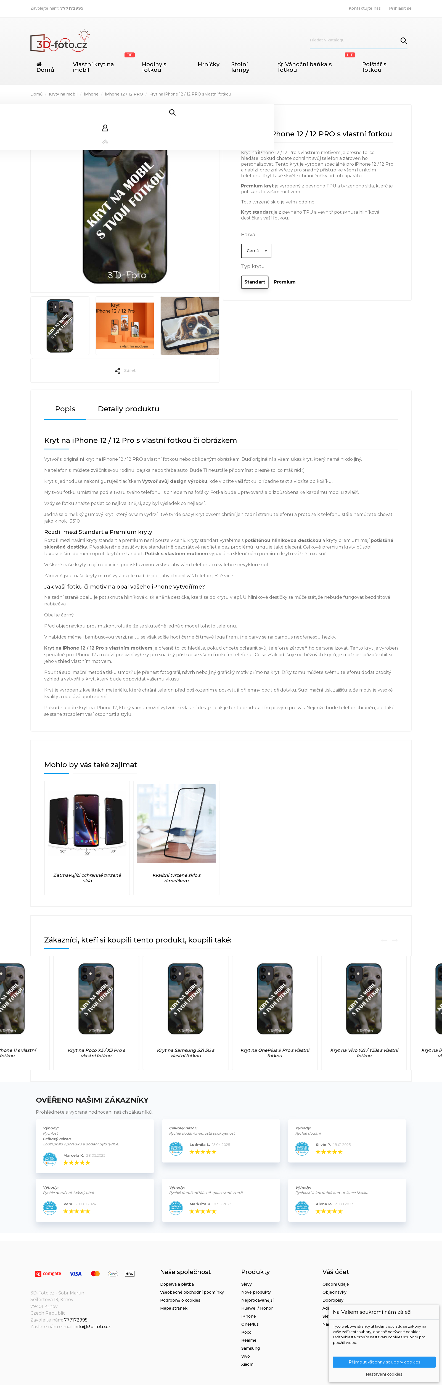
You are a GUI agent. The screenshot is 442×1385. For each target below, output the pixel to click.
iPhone (248, 1316)
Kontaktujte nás (365, 8)
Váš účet (335, 1272)
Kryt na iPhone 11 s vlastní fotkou (87, 1053)
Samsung (250, 1348)
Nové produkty (256, 1292)
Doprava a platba (177, 1284)
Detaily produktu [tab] (128, 408)
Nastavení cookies (384, 1374)
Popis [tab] (65, 408)
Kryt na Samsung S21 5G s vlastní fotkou (265, 1053)
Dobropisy (332, 1300)
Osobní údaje (335, 1284)
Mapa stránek (173, 1308)
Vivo (245, 1356)
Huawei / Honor (257, 1308)
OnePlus (250, 1324)
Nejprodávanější (257, 1300)
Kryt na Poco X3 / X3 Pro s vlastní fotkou (176, 1053)
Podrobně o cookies (180, 1300)
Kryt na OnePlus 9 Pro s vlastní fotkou (355, 1053)
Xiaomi (248, 1364)
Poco (246, 1332)
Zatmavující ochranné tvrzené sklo (87, 878)
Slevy (246, 1284)
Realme (248, 1340)
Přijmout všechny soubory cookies (384, 1361)
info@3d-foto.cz (93, 1326)
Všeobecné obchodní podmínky (192, 1292)
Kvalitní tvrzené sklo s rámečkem (176, 878)
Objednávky (334, 1292)
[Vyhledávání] (358, 40)
